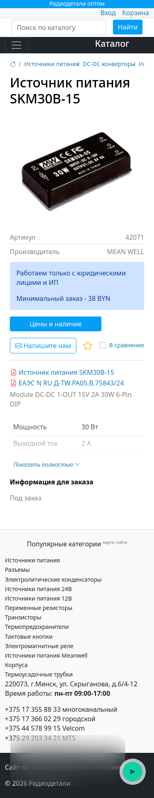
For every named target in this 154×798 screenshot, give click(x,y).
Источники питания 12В (38, 598)
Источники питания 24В (38, 589)
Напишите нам (43, 345)
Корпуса (16, 665)
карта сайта (115, 542)
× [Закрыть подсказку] (114, 746)
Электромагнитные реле (39, 646)
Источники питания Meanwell (46, 655)
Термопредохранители (37, 627)
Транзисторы (23, 617)
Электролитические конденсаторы (53, 579)
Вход (107, 12)
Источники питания (51, 64)
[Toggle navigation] (16, 45)
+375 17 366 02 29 (33, 718)
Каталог (112, 43)
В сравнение (126, 345)
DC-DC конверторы (109, 64)
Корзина (135, 12)
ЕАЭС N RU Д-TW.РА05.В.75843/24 (67, 383)
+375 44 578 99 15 (33, 728)
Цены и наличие (56, 323)
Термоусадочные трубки (39, 674)
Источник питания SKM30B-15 (62, 372)
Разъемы (17, 569)
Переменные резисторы (38, 608)
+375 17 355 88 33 (33, 709)
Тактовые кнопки (29, 636)
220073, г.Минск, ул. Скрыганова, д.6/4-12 (71, 683)
